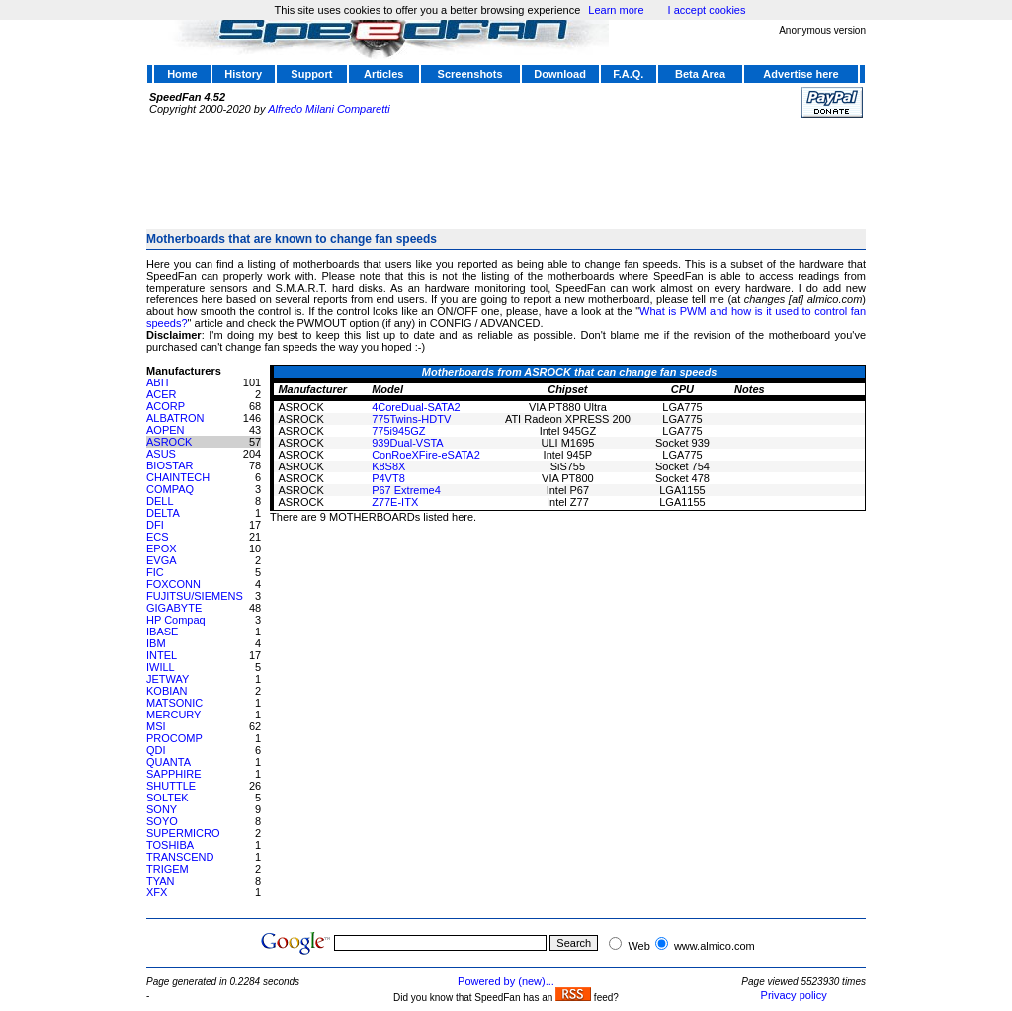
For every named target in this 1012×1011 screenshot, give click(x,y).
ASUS (161, 454)
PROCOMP (174, 738)
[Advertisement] (506, 165)
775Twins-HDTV (411, 419)
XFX (156, 892)
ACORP (165, 406)
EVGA (161, 560)
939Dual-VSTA (408, 443)
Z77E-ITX (395, 502)
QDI (156, 750)
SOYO (162, 821)
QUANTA (168, 762)
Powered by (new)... (506, 981)
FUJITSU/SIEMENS (194, 596)
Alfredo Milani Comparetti (329, 109)
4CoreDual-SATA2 (416, 407)
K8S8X (388, 466)
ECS (157, 537)
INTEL (161, 655)
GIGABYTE (174, 608)
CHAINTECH (178, 477)
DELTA (163, 513)
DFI (155, 525)
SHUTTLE (171, 786)
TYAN (160, 880)
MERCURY (173, 714)
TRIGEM (167, 869)
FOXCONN (173, 584)
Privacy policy (794, 995)
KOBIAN (167, 691)
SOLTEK (167, 797)
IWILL (160, 667)
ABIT (158, 382)
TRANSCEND (179, 857)
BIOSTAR (169, 465)
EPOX (161, 548)
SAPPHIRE (174, 774)
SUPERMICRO (183, 833)
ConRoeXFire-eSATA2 (426, 455)
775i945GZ (398, 431)
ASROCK (169, 442)
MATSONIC (174, 703)
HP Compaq (176, 620)
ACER (161, 394)
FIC (155, 572)
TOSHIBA (170, 845)
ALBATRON (175, 418)
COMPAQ (170, 489)
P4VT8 (388, 478)
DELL (160, 501)
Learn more (615, 10)
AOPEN (165, 430)
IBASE (162, 631)
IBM (156, 643)
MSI (156, 726)
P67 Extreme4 (406, 490)
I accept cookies (707, 10)
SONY (161, 809)
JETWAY (167, 679)
